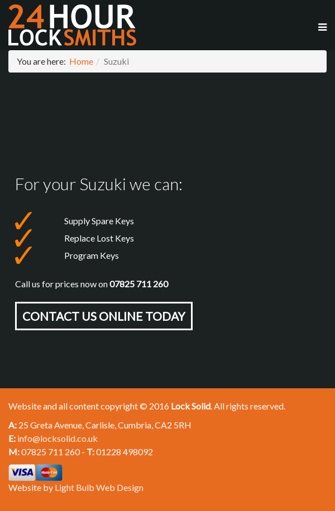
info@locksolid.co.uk (57, 438)
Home (81, 61)
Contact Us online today (103, 316)
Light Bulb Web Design (99, 487)
